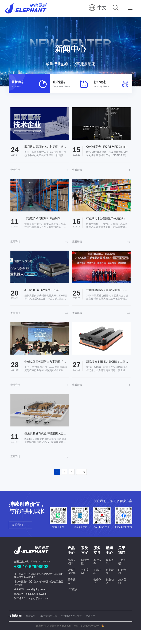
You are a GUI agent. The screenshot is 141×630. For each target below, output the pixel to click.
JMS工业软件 (72, 571)
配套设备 (72, 581)
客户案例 (85, 571)
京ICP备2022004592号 (86, 625)
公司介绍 (122, 562)
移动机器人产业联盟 (71, 615)
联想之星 (90, 615)
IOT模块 (72, 589)
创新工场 (30, 615)
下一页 (81, 472)
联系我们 (122, 571)
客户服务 (97, 562)
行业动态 (110, 581)
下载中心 (97, 571)
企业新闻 (110, 571)
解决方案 (85, 562)
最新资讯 (110, 562)
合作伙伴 (97, 581)
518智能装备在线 (48, 615)
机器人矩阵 (72, 562)
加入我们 (122, 581)
